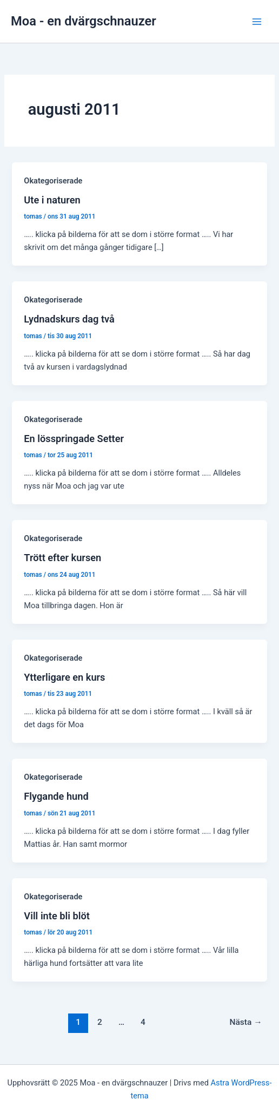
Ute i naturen (52, 200)
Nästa (245, 1022)
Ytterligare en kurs (64, 677)
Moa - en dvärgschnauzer (83, 21)
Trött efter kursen (62, 557)
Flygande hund (56, 796)
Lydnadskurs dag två (69, 319)
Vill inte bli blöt (57, 915)
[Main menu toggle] (256, 21)
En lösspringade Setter (74, 438)
